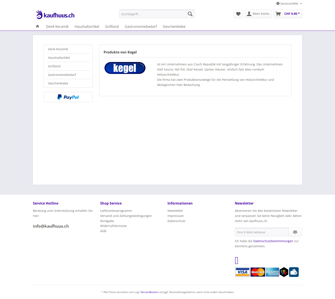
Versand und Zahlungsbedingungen (126, 216)
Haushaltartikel (59, 58)
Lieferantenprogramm (116, 211)
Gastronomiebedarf (62, 75)
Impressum (176, 216)
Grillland (54, 66)
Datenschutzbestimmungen (273, 241)
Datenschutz (176, 221)
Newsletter (175, 211)
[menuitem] (157, 14)
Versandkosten (149, 292)
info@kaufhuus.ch (51, 226)
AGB (103, 231)
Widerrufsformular (113, 226)
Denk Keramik (58, 49)
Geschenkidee (58, 83)
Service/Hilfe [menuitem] (287, 3)
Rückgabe (107, 221)
